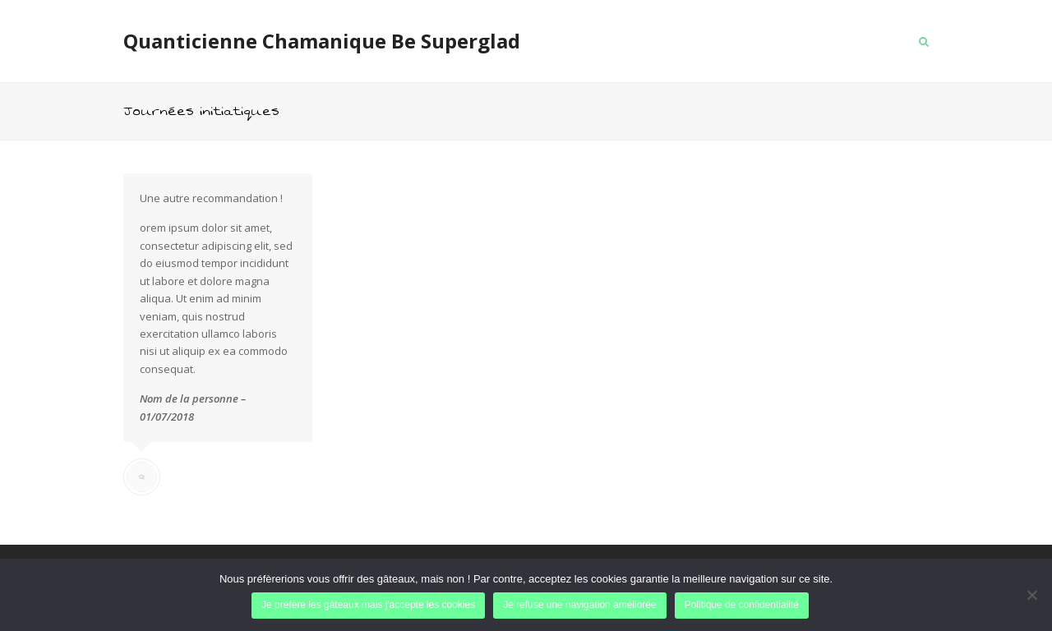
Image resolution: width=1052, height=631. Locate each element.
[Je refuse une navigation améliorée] (1031, 595)
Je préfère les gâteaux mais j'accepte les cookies (368, 604)
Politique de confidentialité (742, 604)
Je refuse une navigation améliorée (580, 604)
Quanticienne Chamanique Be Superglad (321, 40)
